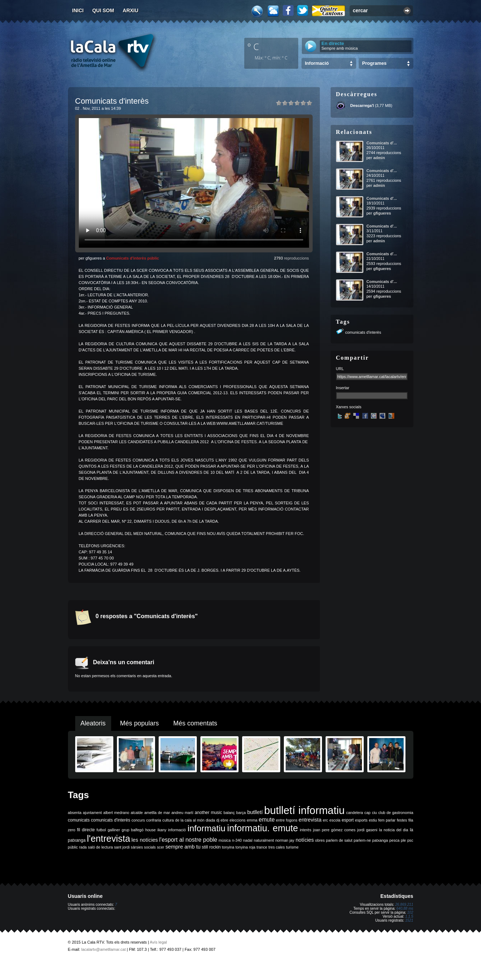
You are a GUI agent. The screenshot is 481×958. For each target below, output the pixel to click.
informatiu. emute (262, 828)
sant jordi (122, 847)
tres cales (276, 847)
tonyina (228, 847)
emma (252, 820)
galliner (114, 830)
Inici (78, 10)
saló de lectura (100, 847)
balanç (229, 812)
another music (208, 812)
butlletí (255, 812)
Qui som (103, 10)
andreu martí (182, 812)
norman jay (284, 840)
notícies (305, 840)
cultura (168, 820)
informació (177, 830)
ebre (224, 820)
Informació (317, 63)
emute (266, 820)
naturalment (264, 840)
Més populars (139, 723)
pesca (394, 840)
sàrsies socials (143, 847)
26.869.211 (404, 905)
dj (217, 820)
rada (83, 847)
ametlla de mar (157, 812)
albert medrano (116, 812)
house (150, 830)
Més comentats (195, 723)
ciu (374, 812)
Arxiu (131, 10)
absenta (75, 812)
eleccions (237, 820)
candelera (354, 812)
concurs (138, 820)
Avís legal (158, 942)
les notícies (144, 840)
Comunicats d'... (382, 143)
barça (241, 812)
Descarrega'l (362, 105)
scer (160, 847)
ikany (162, 830)
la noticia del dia (393, 830)
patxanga (380, 840)
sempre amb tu (183, 847)
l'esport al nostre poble (188, 840)
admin (379, 158)
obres (320, 840)
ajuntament (92, 812)
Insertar (342, 388)
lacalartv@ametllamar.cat (103, 949)
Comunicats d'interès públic (132, 258)
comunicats (79, 820)
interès (305, 830)
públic (73, 847)
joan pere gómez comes (334, 830)
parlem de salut (339, 840)
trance (262, 847)
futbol (101, 830)
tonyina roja (245, 847)
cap (367, 812)
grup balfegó (133, 830)
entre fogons (286, 820)
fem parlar (386, 820)
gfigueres (382, 213)
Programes (374, 63)
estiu (373, 820)
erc (325, 820)
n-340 (237, 840)
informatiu (206, 828)
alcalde (137, 812)
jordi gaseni (367, 830)
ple (403, 840)
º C (253, 46)
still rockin (211, 847)
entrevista (310, 820)
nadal (248, 840)
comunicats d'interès (363, 332)
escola (334, 820)
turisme (292, 847)
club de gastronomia (395, 812)
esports (361, 820)
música (224, 840)
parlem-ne (362, 840)
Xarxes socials (349, 407)
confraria (153, 820)
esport (348, 820)
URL (340, 368)
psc (410, 840)
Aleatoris (93, 723)
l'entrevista (108, 838)
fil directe (86, 829)
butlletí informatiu (304, 810)
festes (402, 820)
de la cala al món (189, 820)
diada (210, 820)
